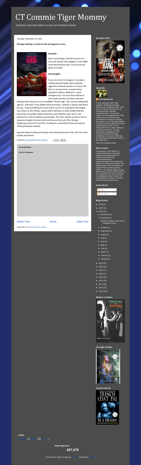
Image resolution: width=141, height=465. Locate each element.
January (104, 259)
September (105, 231)
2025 (101, 208)
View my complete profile (106, 143)
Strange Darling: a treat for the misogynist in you (112, 222)
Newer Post (23, 221)
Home (53, 221)
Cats (33, 438)
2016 (101, 288)
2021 (101, 270)
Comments (103, 194)
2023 (101, 263)
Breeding (22, 439)
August (104, 234)
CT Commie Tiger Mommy (61, 17)
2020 (101, 274)
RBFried (74, 457)
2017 (101, 284)
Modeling (44, 439)
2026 (101, 204)
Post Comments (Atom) (37, 227)
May (103, 245)
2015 (101, 291)
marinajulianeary (106, 99)
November (105, 218)
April (103, 248)
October (104, 227)
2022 (101, 267)
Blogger (92, 457)
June (103, 241)
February (105, 255)
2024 (101, 211)
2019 (101, 277)
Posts (101, 190)
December (105, 214)
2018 (101, 281)
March (103, 252)
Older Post (82, 221)
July (103, 238)
